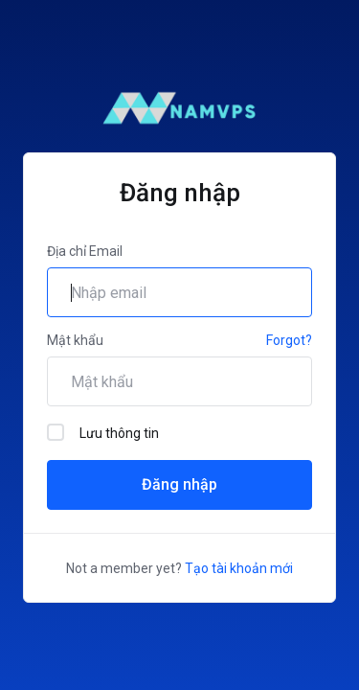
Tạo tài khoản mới (239, 568)
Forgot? (289, 340)
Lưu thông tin (103, 432)
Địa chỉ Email (85, 251)
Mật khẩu (75, 340)
